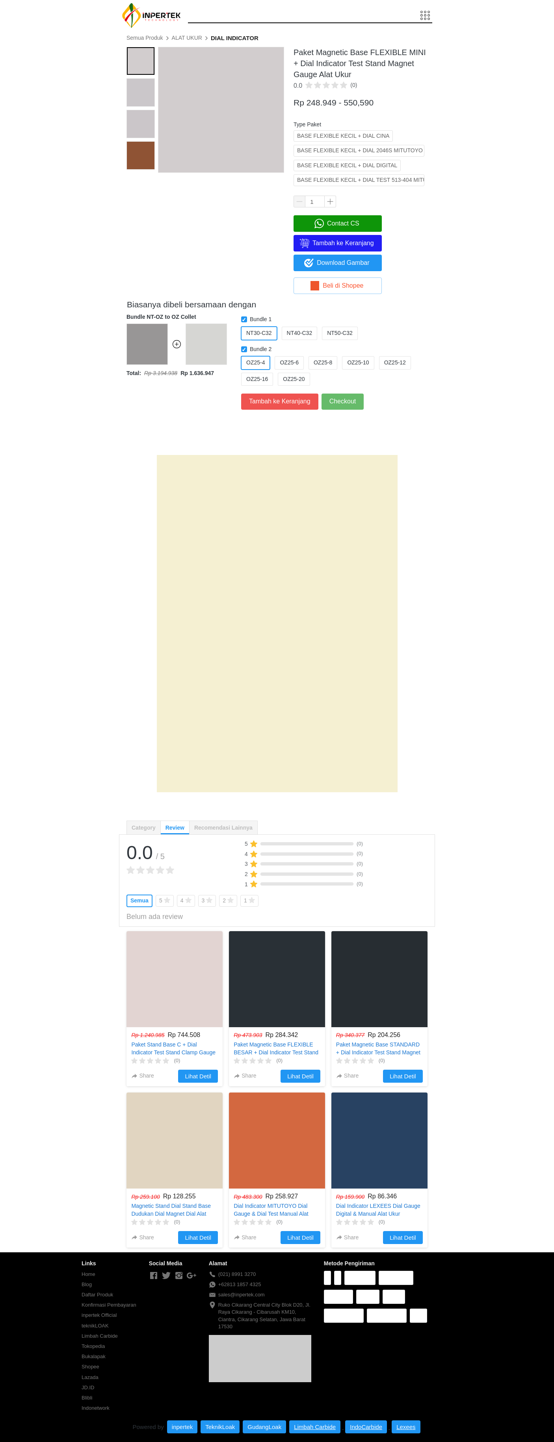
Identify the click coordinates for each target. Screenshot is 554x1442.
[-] (153, 1276)
